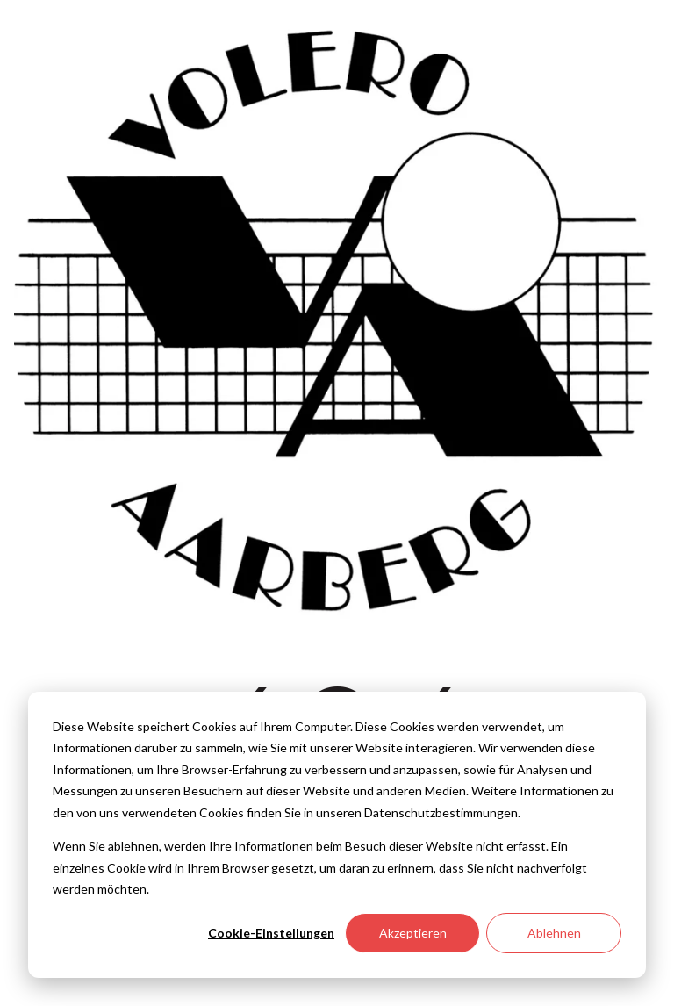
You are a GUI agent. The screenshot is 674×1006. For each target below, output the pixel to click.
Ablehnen (554, 932)
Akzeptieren (413, 932)
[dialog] (337, 835)
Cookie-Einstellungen (271, 932)
